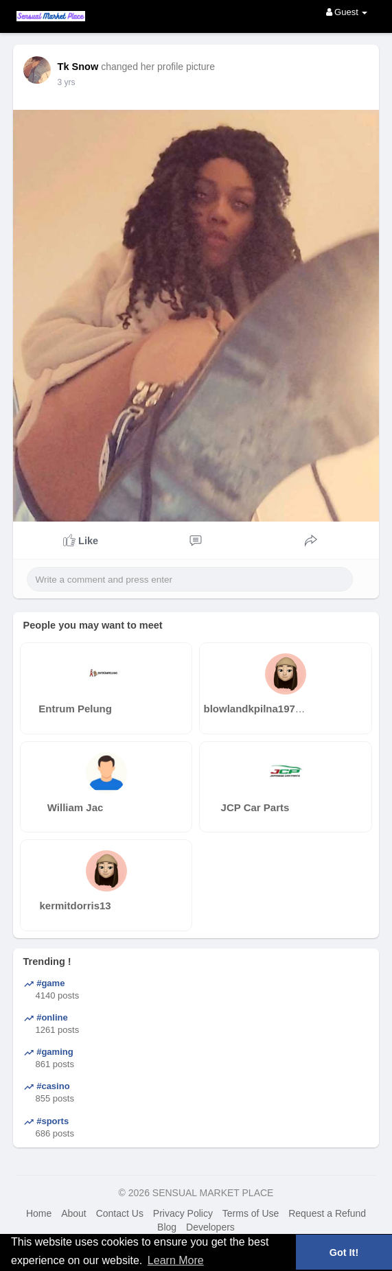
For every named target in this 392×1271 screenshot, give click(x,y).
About (74, 1213)
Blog (166, 1227)
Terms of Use (250, 1213)
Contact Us (119, 1213)
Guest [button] (347, 12)
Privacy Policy (183, 1213)
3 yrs (67, 82)
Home (38, 1213)
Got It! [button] (344, 1252)
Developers (210, 1227)
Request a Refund (327, 1213)
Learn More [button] (176, 1260)
